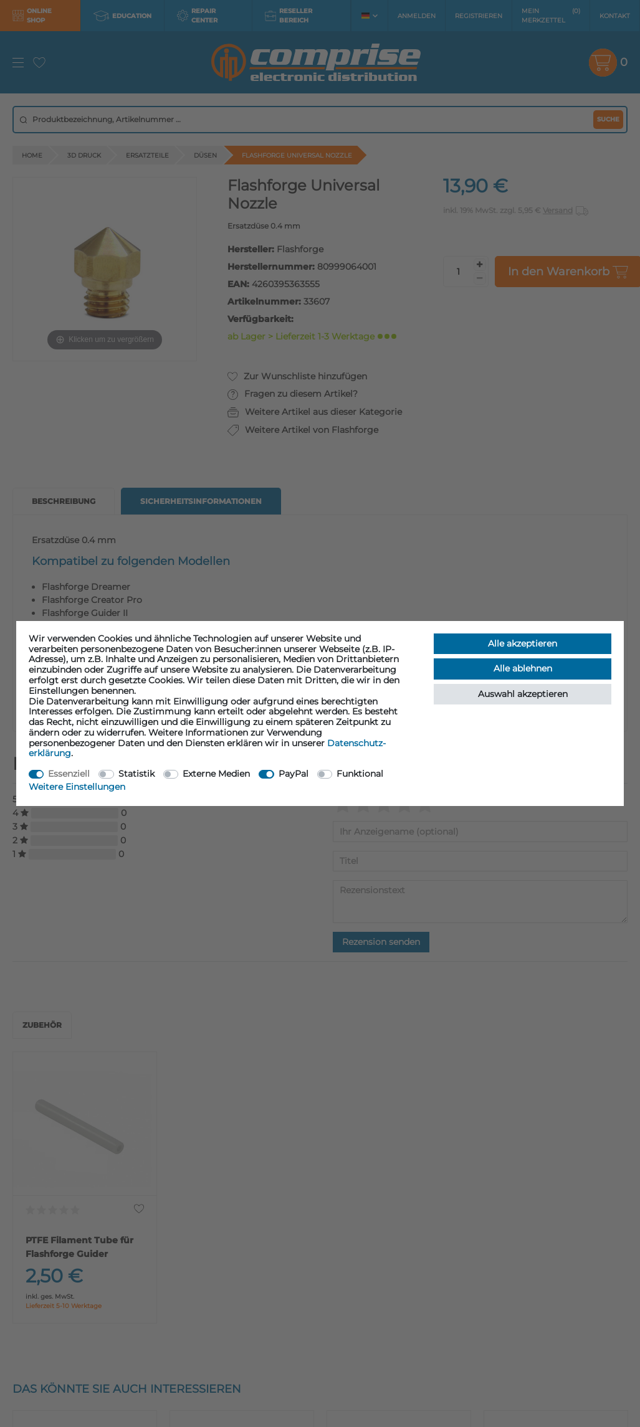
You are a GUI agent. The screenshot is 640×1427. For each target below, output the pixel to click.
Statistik (136, 773)
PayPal (293, 773)
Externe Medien (216, 773)
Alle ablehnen (523, 668)
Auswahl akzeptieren (523, 693)
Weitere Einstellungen (77, 786)
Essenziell (69, 773)
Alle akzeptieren (522, 643)
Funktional (360, 773)
